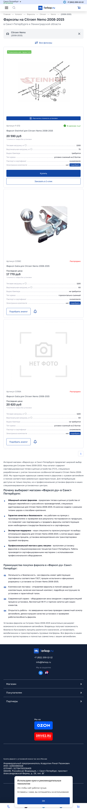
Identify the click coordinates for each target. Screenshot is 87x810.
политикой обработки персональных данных (38, 794)
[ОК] (43, 800)
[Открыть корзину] (79, 7)
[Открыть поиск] (14, 7)
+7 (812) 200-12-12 (75, 2)
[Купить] (43, 173)
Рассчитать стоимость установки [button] (43, 118)
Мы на (43, 723)
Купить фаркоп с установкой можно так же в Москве (25, 759)
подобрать (75, 165)
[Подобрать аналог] (18, 311)
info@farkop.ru (43, 662)
